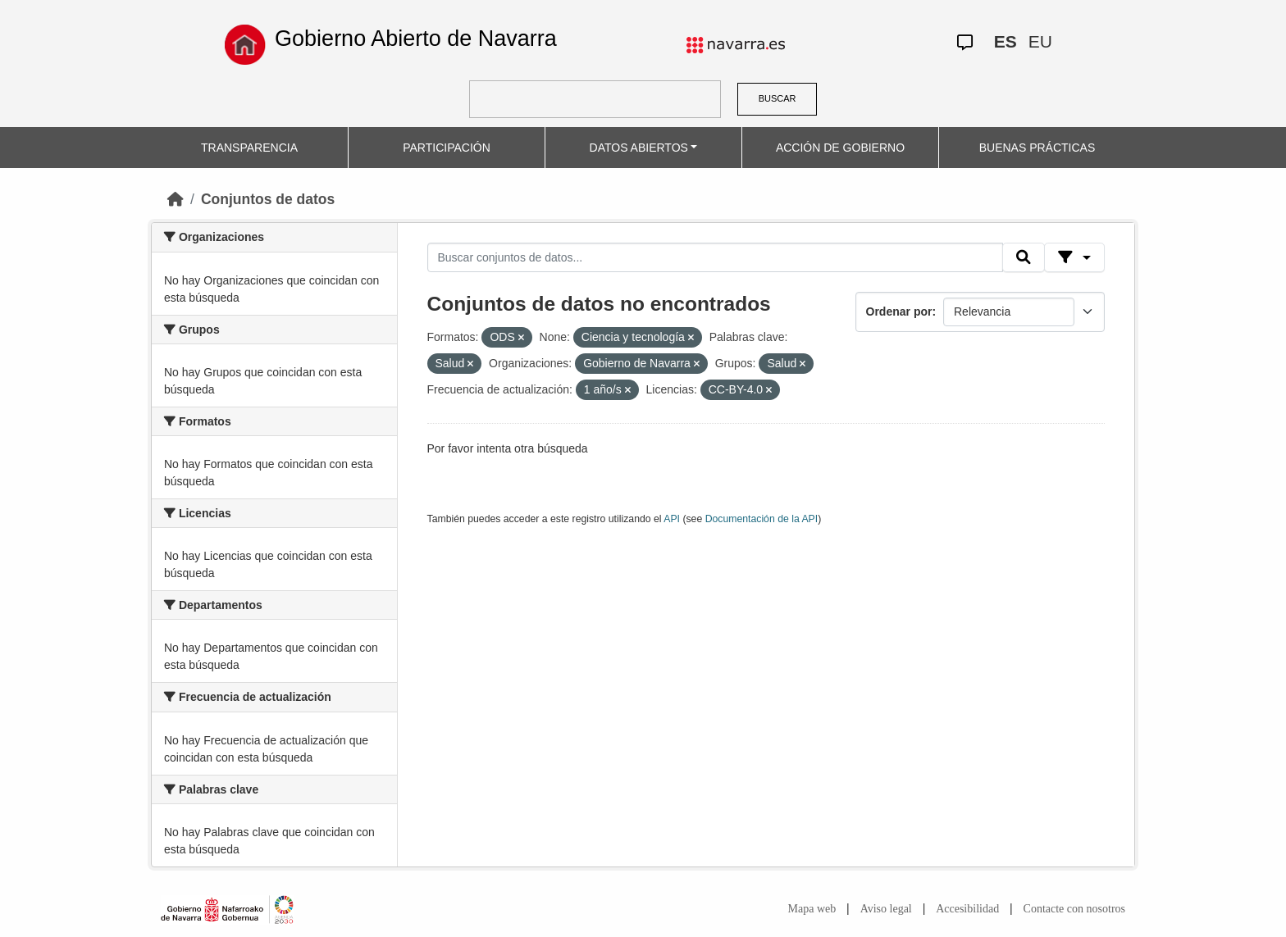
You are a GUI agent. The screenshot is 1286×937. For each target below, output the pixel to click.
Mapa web (812, 909)
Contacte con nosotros (1074, 909)
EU (1040, 41)
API (672, 519)
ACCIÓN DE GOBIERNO (840, 147)
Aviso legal (886, 909)
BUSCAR (777, 98)
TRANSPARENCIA (249, 147)
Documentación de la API (762, 519)
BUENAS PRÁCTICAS (1037, 147)
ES (1005, 41)
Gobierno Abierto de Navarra (416, 38)
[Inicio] (175, 199)
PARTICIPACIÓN (446, 147)
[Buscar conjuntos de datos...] (715, 257)
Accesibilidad (967, 909)
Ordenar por (899, 311)
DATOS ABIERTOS (639, 147)
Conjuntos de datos (268, 199)
